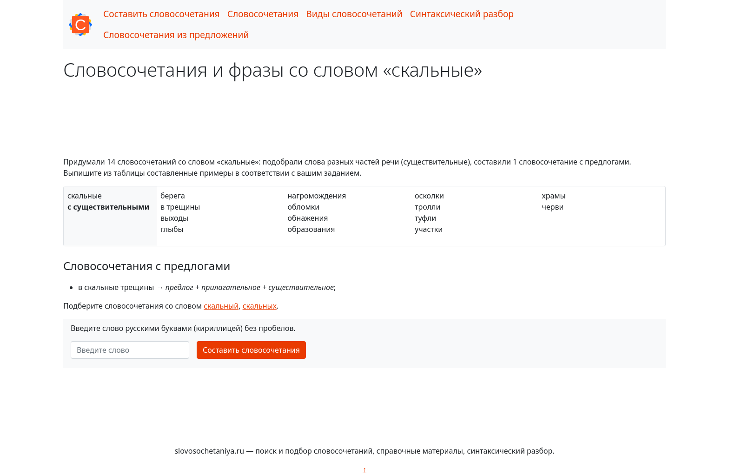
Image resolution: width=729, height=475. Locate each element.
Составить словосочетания (161, 13)
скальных (260, 306)
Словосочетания (263, 13)
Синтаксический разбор (462, 13)
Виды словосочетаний (354, 13)
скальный (221, 306)
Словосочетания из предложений (176, 34)
